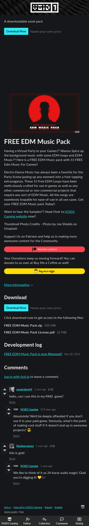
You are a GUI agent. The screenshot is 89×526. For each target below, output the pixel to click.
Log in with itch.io (17, 376)
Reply (12, 402)
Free (21, 511)
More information (18, 285)
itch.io (7, 507)
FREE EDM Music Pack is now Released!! (33, 354)
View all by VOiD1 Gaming (27, 507)
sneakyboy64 (24, 389)
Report (48, 507)
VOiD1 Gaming (29, 409)
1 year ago (40, 389)
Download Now (16, 31)
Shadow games (25, 446)
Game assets (10, 511)
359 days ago (48, 409)
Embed (58, 507)
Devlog (79, 521)
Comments (62, 521)
